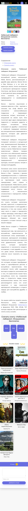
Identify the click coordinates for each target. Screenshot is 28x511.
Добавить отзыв (14, 483)
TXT (14, 335)
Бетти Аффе (21, 427)
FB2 (13, 328)
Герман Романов (21, 370)
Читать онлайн (8, 50)
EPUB (21, 328)
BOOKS (7, 3)
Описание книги (10, 63)
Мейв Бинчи (14, 44)
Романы (12, 42)
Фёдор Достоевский (7, 372)
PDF (6, 328)
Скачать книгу (7, 47)
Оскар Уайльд (6, 400)
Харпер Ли (7, 428)
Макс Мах (6, 457)
